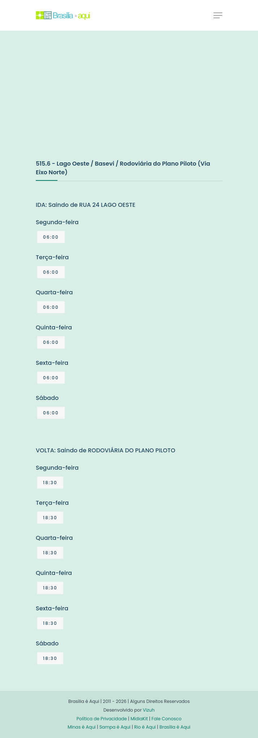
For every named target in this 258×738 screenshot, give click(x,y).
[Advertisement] (90, 102)
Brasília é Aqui (174, 727)
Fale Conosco (166, 719)
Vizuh (149, 710)
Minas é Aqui (82, 727)
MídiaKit (139, 719)
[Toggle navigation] (218, 15)
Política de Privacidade (102, 719)
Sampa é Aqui (114, 727)
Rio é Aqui (145, 727)
